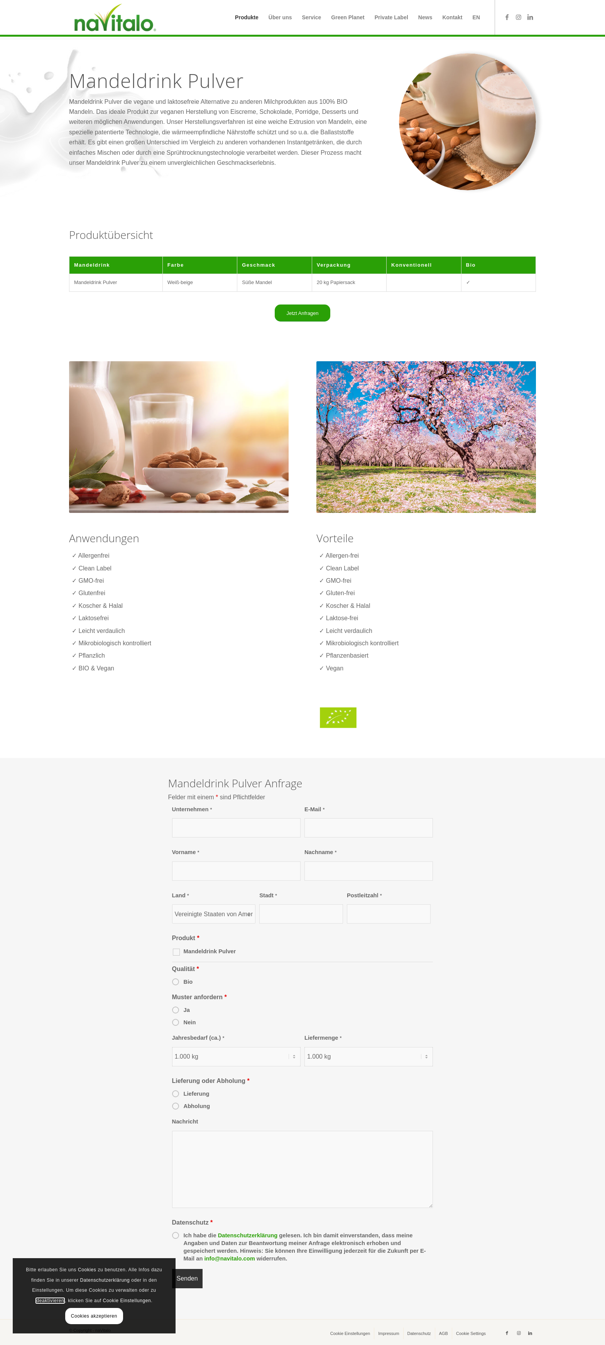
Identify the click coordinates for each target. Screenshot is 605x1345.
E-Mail (314, 809)
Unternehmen (192, 809)
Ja (187, 1010)
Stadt (268, 895)
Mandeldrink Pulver (210, 951)
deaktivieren (43, 1300)
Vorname (185, 852)
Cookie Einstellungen (120, 1300)
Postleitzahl (364, 895)
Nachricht (185, 1121)
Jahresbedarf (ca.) (198, 1038)
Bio (188, 982)
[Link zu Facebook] (507, 17)
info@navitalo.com (229, 1258)
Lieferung (197, 1094)
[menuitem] (247, 17)
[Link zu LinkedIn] (530, 17)
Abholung (197, 1106)
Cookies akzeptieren (87, 1316)
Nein (190, 1022)
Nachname (320, 852)
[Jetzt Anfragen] (302, 313)
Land (180, 895)
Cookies (80, 1269)
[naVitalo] (114, 17)
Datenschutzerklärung (248, 1235)
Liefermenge (323, 1038)
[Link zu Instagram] (518, 17)
